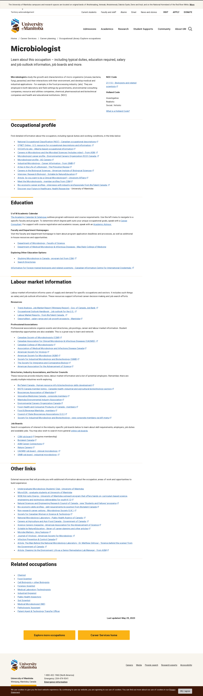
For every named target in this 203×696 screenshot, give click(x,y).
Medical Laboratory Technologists (34, 589)
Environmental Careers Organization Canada (39, 402)
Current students (88, 11)
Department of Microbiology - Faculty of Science (41, 242)
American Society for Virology (32, 351)
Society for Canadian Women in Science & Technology (44, 513)
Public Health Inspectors (29, 596)
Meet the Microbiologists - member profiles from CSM (44, 181)
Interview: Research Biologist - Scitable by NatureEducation (46, 173)
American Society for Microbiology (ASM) (38, 355)
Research (123, 28)
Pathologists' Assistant (29, 607)
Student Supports (143, 28)
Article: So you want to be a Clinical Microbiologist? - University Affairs (52, 177)
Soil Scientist (24, 599)
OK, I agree (185, 691)
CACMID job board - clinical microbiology (38, 450)
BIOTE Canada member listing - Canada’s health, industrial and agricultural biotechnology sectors (65, 388)
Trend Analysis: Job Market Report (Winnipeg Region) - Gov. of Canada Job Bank (57, 307)
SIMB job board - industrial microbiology (37, 454)
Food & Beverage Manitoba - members (36, 410)
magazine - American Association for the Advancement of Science (58, 524)
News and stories (149, 11)
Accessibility (186, 664)
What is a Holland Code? (118, 110)
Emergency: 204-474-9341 (56, 678)
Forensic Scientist (26, 585)
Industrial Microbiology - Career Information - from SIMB (45, 163)
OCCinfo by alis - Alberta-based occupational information (45, 148)
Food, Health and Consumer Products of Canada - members (47, 406)
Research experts (169, 664)
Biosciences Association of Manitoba (36, 392)
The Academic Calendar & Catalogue (29, 216)
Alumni (124, 11)
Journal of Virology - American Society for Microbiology (45, 535)
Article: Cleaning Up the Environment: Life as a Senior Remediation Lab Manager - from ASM (62, 549)
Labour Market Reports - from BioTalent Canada (41, 314)
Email (133, 11)
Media (139, 664)
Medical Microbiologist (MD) (31, 603)
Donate (188, 11)
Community (164, 28)
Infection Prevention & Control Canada (36, 539)
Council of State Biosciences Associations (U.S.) (41, 413)
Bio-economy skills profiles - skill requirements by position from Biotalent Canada (57, 506)
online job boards (79, 430)
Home (14, 38)
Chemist (22, 574)
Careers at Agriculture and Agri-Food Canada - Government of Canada (52, 521)
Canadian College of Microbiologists (35, 344)
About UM (180, 28)
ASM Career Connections (30, 443)
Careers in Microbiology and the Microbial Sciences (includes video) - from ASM (57, 152)
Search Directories (27, 261)
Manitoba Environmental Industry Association (40, 399)
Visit (165, 11)
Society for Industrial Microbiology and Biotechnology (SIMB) (47, 358)
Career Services (29, 38)
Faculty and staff (108, 11)
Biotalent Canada (26, 439)
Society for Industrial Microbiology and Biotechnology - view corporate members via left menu (63, 417)
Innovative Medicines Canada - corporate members (42, 395)
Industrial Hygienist (27, 592)
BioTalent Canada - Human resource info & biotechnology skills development (55, 384)
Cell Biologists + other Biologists (33, 581)
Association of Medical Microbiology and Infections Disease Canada (51, 347)
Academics (107, 28)
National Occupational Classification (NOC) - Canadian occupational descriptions (57, 141)
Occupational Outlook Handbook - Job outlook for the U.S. (46, 310)
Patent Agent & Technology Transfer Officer (39, 610)
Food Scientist (25, 578)
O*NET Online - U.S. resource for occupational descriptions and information (54, 144)
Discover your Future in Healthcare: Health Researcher (44, 188)
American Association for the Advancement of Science (44, 365)
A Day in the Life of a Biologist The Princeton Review (43, 166)
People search (151, 664)
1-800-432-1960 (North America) (59, 674)
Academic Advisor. (102, 223)
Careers (25, 446)
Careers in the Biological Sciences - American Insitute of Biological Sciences (55, 170)
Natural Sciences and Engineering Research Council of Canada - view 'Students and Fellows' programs (67, 502)
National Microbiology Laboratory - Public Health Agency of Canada (50, 517)
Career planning (48, 38)
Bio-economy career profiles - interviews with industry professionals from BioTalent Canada (62, 184)
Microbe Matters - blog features (33, 531)
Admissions (89, 28)
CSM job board (25, 436)
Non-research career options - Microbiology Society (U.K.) (46, 510)
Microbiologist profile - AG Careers (34, 159)
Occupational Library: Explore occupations (80, 38)
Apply (176, 11)
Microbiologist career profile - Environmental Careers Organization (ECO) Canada (57, 155)
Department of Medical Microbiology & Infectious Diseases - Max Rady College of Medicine (62, 246)
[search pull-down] (190, 28)
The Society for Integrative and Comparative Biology (43, 362)
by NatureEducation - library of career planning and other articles (53, 528)
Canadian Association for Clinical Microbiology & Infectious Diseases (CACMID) (57, 340)
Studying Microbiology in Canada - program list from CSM (46, 257)
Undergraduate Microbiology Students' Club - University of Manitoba (51, 488)
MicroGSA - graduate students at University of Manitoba (45, 492)
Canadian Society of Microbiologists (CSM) (39, 337)
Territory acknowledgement (22, 12)
